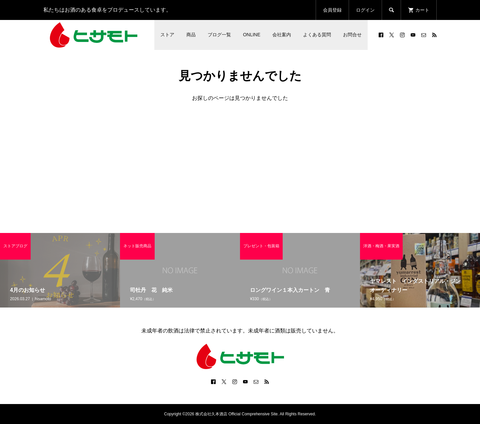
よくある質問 (317, 34)
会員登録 (332, 10)
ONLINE (251, 34)
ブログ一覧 (219, 34)
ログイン (365, 10)
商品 (191, 34)
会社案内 (281, 34)
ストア (167, 34)
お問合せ (352, 34)
